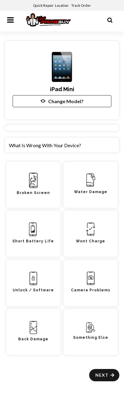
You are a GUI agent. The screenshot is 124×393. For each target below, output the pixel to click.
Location (62, 5)
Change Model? (62, 101)
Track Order (81, 5)
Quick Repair (43, 5)
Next (105, 375)
